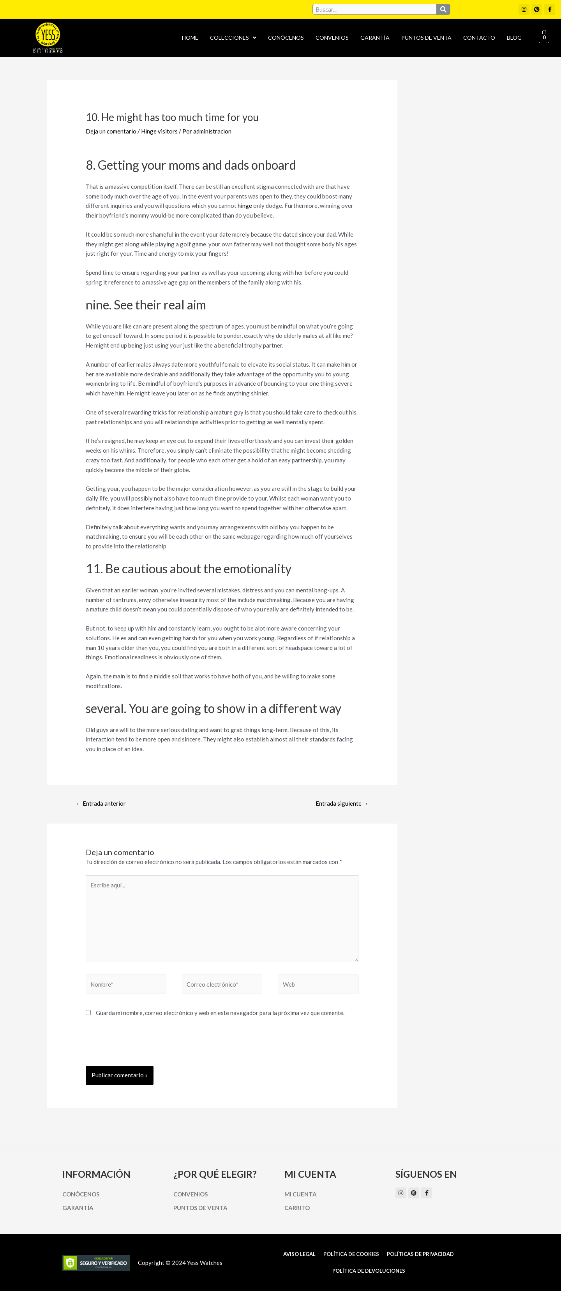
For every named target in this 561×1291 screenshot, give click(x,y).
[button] (233, 37)
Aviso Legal (299, 1254)
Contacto (479, 37)
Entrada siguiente (342, 803)
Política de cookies (351, 1254)
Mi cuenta (300, 1194)
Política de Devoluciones (368, 1271)
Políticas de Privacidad (420, 1254)
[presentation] (145, 1047)
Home (190, 37)
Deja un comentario (111, 131)
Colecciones (233, 37)
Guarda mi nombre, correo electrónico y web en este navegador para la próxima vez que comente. (220, 1012)
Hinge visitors (159, 131)
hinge (245, 205)
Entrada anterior (101, 803)
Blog (514, 37)
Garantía (375, 37)
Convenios (332, 37)
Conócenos (286, 37)
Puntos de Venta (426, 37)
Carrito (297, 1207)
